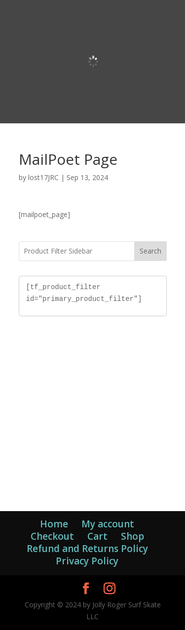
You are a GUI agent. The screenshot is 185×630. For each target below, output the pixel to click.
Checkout (52, 536)
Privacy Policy (87, 561)
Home (54, 524)
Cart (97, 536)
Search (150, 251)
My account (107, 524)
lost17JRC (43, 177)
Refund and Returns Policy (87, 548)
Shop (132, 536)
